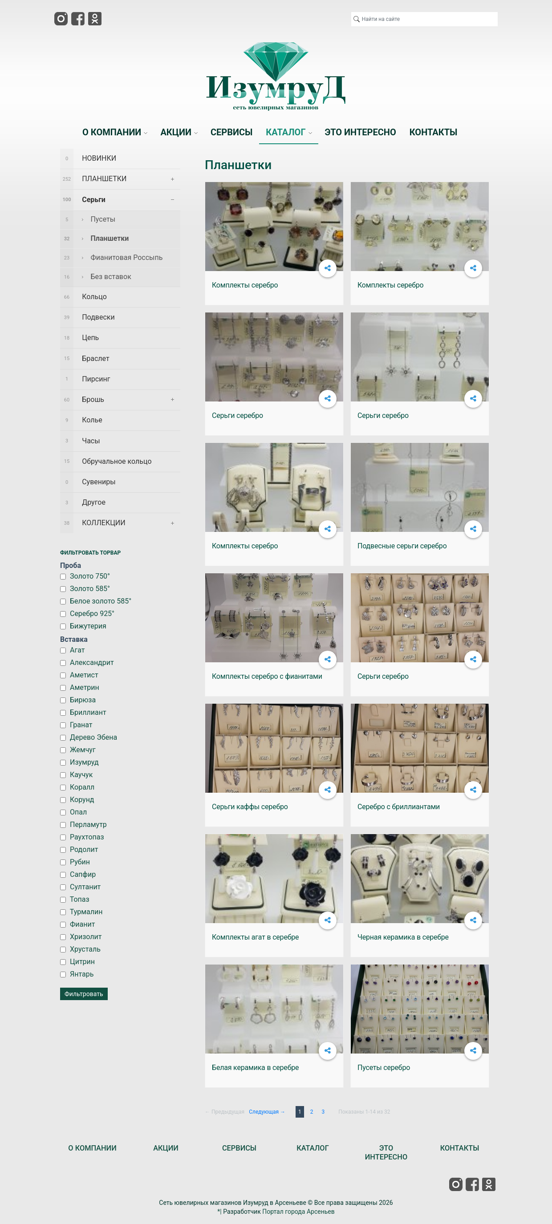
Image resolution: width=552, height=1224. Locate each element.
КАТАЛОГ (312, 1148)
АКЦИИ (166, 1148)
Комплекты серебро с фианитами (267, 676)
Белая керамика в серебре (255, 1067)
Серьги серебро (237, 415)
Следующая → (267, 1112)
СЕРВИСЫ (239, 1148)
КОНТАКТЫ (459, 1148)
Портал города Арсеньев (298, 1211)
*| (219, 1211)
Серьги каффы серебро (250, 806)
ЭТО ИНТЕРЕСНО (386, 1152)
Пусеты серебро (383, 1067)
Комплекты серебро (245, 285)
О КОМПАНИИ (92, 1148)
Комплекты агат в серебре (255, 937)
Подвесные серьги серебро (402, 546)
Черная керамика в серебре (403, 937)
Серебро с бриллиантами (398, 806)
